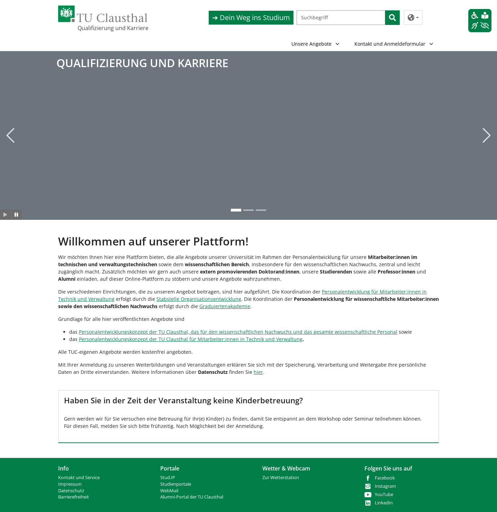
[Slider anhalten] (16, 215)
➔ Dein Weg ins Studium (251, 17)
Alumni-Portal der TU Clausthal (191, 497)
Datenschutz (71, 491)
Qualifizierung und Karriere (112, 28)
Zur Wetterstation (280, 477)
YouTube (384, 494)
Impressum (70, 484)
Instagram (385, 486)
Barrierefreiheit (73, 497)
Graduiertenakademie (224, 306)
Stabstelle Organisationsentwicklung (198, 299)
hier (258, 372)
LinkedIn (384, 503)
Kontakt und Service (79, 477)
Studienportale (175, 484)
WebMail (169, 491)
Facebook (385, 478)
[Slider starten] (5, 215)
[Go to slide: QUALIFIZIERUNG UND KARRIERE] (236, 210)
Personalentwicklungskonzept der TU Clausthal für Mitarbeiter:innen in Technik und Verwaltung (190, 339)
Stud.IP (167, 477)
